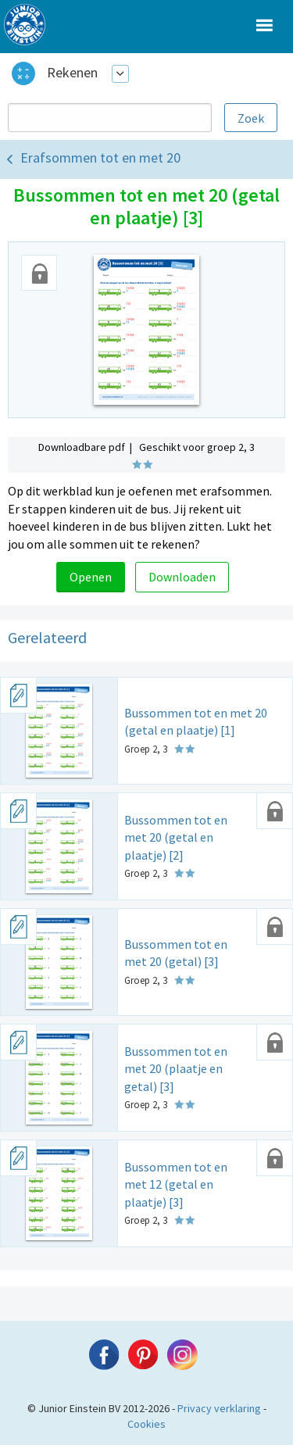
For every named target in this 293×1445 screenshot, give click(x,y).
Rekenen (72, 72)
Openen (91, 577)
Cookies (146, 1424)
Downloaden (182, 577)
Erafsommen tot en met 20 (100, 157)
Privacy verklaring (219, 1408)
